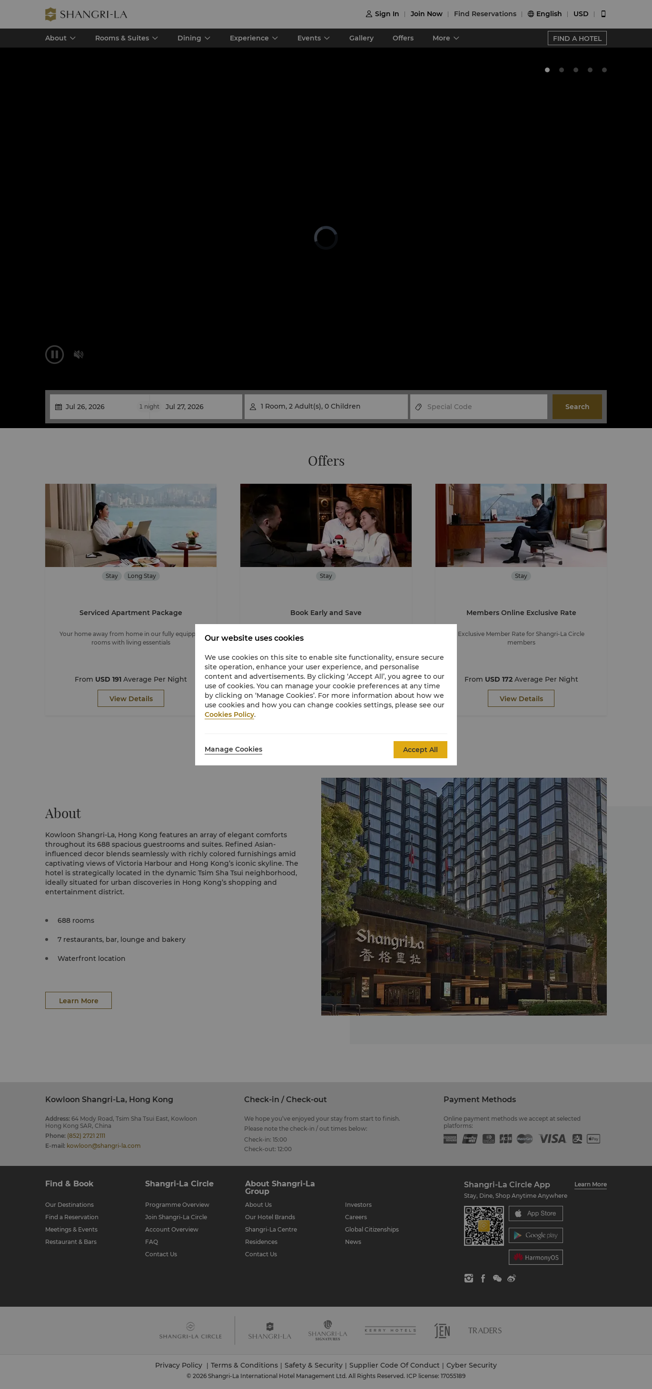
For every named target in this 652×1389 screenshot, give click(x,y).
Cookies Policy (229, 714)
